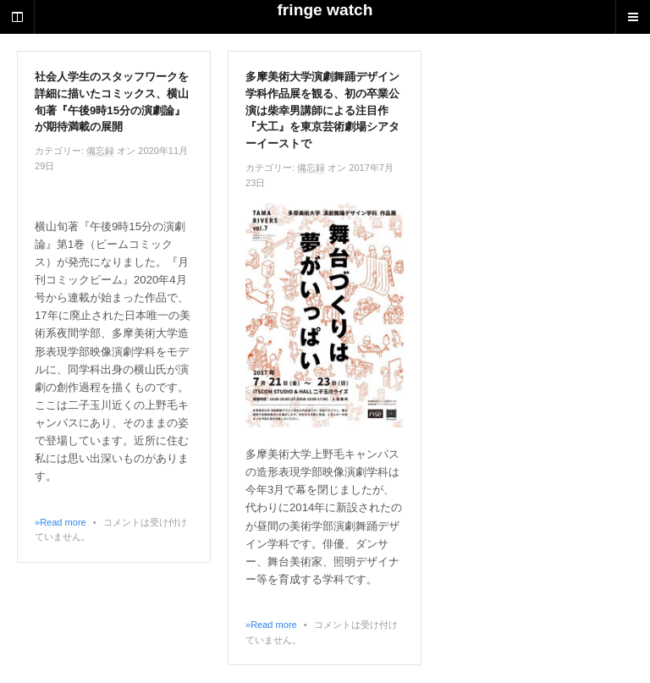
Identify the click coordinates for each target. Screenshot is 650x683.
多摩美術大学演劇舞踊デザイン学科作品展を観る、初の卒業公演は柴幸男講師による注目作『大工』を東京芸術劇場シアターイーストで (322, 110)
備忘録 (100, 151)
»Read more (60, 522)
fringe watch (324, 10)
